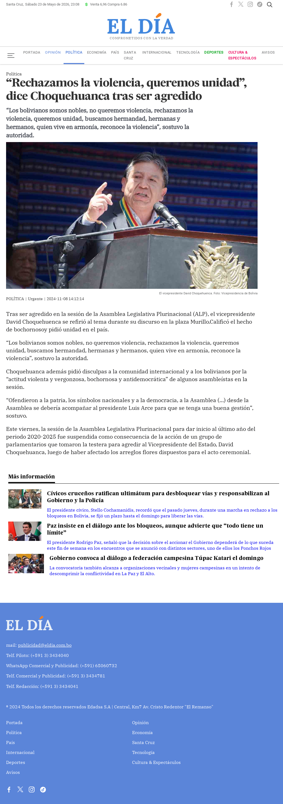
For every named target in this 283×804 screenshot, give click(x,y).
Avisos (268, 52)
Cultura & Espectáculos (242, 55)
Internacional (157, 52)
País (115, 52)
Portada (31, 52)
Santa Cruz (130, 55)
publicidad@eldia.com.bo (45, 645)
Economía (96, 52)
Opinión (53, 52)
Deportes (213, 52)
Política (73, 52)
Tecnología (188, 52)
